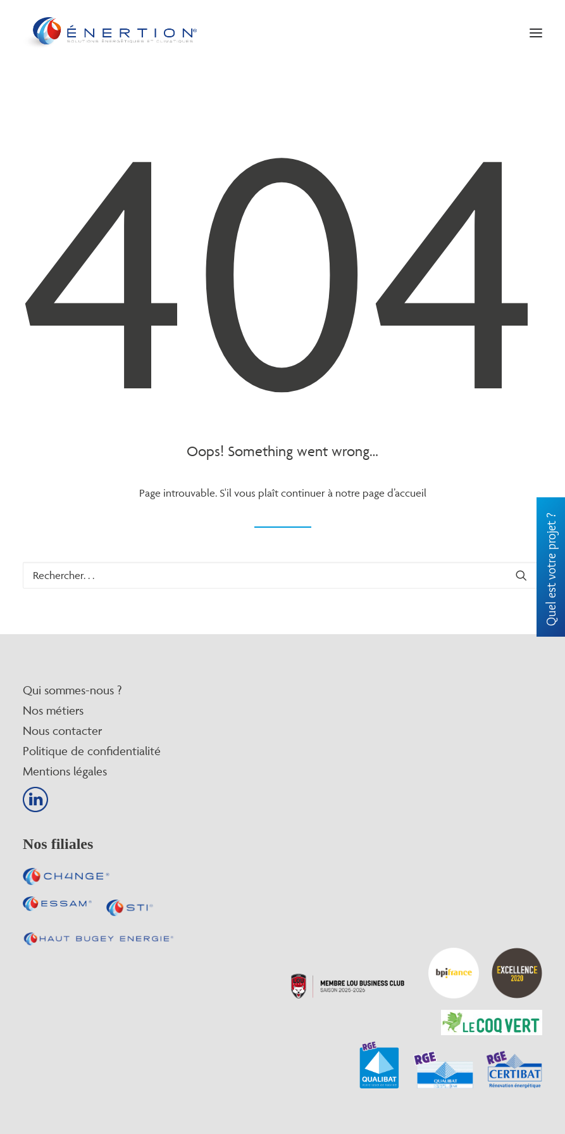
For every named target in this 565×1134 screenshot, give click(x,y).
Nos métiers (53, 710)
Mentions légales (65, 771)
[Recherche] (282, 575)
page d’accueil (394, 493)
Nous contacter (62, 730)
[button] (536, 33)
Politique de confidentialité (92, 750)
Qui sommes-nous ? (72, 690)
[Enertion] (110, 33)
